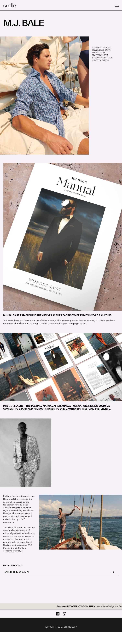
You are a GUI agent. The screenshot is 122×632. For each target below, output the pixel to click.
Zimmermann (17, 572)
